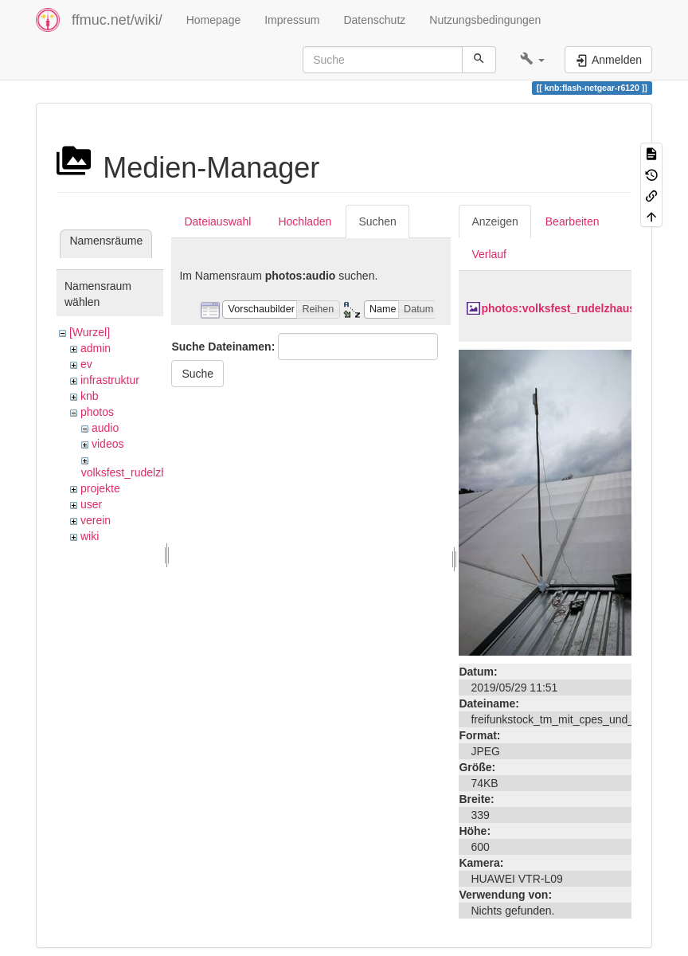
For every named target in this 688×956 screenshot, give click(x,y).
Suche (197, 373)
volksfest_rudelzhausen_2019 (155, 472)
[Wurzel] (89, 332)
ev (86, 364)
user (91, 504)
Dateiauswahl (217, 221)
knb (89, 396)
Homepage (213, 20)
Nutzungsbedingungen (485, 20)
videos (107, 443)
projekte (100, 488)
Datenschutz (374, 20)
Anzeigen (494, 221)
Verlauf (488, 254)
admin (95, 348)
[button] (532, 60)
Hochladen (304, 221)
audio (105, 427)
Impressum (291, 20)
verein (95, 520)
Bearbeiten (572, 221)
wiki (89, 536)
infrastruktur (109, 380)
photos (97, 412)
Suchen (377, 221)
